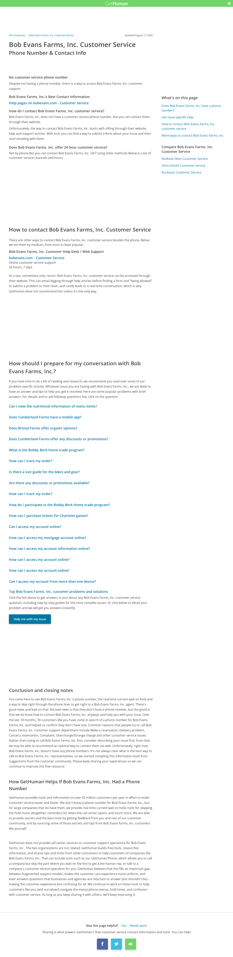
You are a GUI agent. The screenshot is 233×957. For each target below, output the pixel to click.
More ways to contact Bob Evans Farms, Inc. (193, 135)
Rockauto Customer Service (181, 172)
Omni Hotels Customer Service (183, 165)
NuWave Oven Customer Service (185, 159)
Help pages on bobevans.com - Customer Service (49, 103)
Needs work (138, 926)
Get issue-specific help (177, 117)
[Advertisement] (81, 192)
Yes (123, 926)
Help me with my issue (30, 619)
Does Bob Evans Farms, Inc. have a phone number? (191, 108)
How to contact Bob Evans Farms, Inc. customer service (188, 126)
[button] (229, 3)
